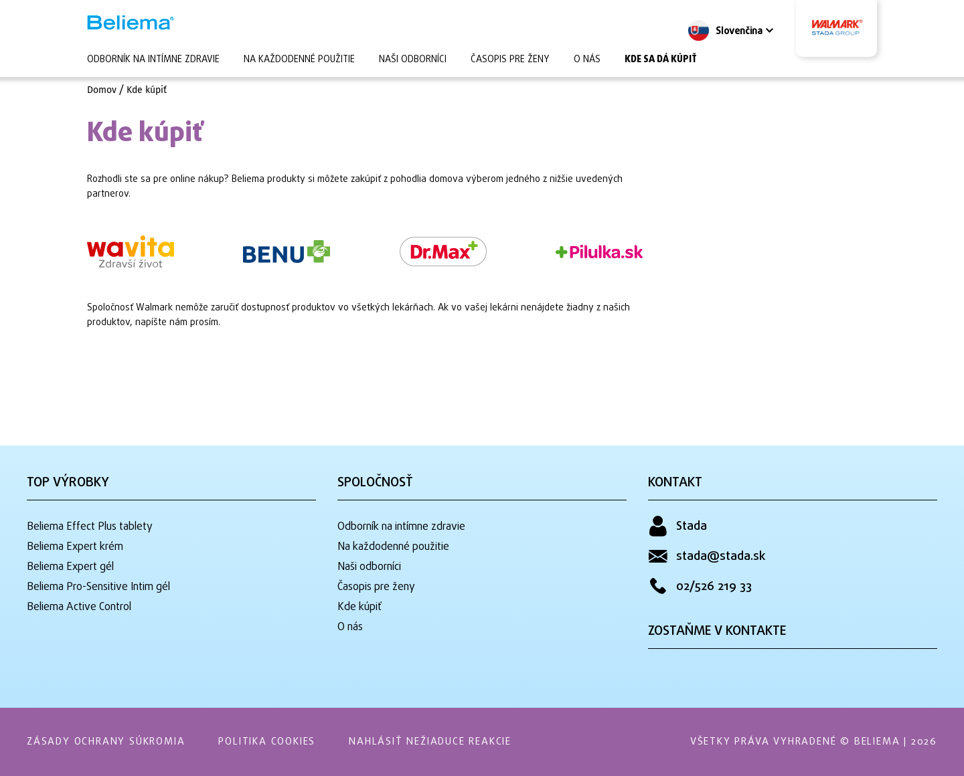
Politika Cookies (266, 742)
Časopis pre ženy (510, 60)
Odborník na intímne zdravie (153, 60)
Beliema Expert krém (75, 547)
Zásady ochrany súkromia (106, 742)
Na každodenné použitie (299, 60)
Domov (101, 90)
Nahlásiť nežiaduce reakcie (430, 742)
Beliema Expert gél (70, 567)
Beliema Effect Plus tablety (90, 527)
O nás (587, 60)
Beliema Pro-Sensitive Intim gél (98, 587)
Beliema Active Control (79, 607)
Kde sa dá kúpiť (661, 60)
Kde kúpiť (147, 90)
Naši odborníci (413, 60)
